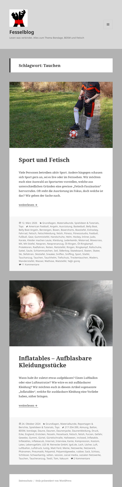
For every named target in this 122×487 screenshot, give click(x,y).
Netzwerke (77, 448)
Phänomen (25, 451)
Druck (95, 430)
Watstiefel (60, 261)
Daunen (50, 430)
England (29, 434)
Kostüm (95, 441)
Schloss (95, 451)
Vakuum (64, 458)
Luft (95, 444)
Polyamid (50, 451)
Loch (80, 444)
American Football (39, 226)
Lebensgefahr (33, 444)
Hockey (77, 236)
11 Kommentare (30, 264)
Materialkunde (65, 222)
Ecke (21, 434)
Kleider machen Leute (39, 240)
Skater (96, 250)
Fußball (23, 236)
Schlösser (24, 454)
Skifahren (28, 254)
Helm (69, 236)
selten (50, 454)
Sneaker (50, 254)
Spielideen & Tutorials (86, 222)
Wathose (49, 261)
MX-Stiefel (29, 243)
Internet (49, 441)
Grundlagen (49, 222)
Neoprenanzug (55, 243)
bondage (32, 430)
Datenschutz (25, 480)
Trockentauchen (79, 257)
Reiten (49, 247)
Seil (56, 250)
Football (93, 233)
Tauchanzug (25, 257)
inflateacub (38, 441)
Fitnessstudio (80, 233)
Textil (49, 458)
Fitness (68, 233)
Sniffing (69, 254)
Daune (41, 430)
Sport (78, 254)
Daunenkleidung (81, 430)
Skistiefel (40, 254)
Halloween (69, 437)
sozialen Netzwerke (90, 454)
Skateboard (76, 250)
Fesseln (51, 434)
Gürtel (41, 437)
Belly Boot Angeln (28, 229)
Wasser (39, 261)
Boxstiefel (80, 229)
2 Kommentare (82, 458)
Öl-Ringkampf (85, 243)
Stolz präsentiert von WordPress (53, 480)
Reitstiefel (59, 247)
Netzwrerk (89, 448)
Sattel (22, 250)
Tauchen (38, 257)
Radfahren (39, 247)
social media (71, 454)
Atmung (84, 427)
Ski (20, 254)
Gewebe (23, 437)
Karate (22, 240)
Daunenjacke (63, 430)
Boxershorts (67, 229)
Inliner (85, 236)
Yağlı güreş (74, 261)
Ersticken (41, 434)
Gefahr (98, 434)
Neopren (41, 243)
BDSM (22, 430)
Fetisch (33, 233)
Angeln (54, 226)
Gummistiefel (42, 236)
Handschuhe (58, 236)
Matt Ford (56, 448)
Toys (21, 226)
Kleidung (58, 240)
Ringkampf (82, 247)
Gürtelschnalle (55, 437)
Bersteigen (45, 229)
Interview (61, 441)
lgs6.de (73, 444)
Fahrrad (23, 233)
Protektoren (25, 247)
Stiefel (85, 254)
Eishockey (92, 229)
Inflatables (24, 441)
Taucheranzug (37, 458)
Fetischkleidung (46, 233)
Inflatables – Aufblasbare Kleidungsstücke (55, 361)
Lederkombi (70, 240)
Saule (29, 250)
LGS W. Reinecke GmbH (55, 444)
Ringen (70, 247)
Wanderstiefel (26, 261)
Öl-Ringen (70, 243)
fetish (60, 233)
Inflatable (92, 437)
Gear (30, 236)
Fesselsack (62, 434)
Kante (70, 441)
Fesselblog (21, 32)
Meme (66, 448)
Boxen (56, 229)
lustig (46, 448)
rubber (80, 451)
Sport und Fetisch (44, 160)
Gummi (33, 437)
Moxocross (96, 240)
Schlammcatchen (43, 250)
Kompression (82, 441)
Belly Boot (91, 226)
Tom (56, 458)
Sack (87, 451)
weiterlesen (28, 205)
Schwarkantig (37, 454)
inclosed (81, 437)
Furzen (89, 434)
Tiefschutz (63, 257)
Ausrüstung (65, 226)
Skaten (88, 250)
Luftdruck (36, 448)
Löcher (88, 444)
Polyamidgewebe (65, 451)
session (59, 454)
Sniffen (60, 254)
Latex (21, 444)
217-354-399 (71, 427)
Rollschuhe (95, 247)
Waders (93, 257)
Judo (92, 236)
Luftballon (24, 448)
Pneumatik (38, 451)
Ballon (93, 427)
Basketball (79, 226)
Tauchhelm (50, 257)
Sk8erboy (64, 250)
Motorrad (83, 240)
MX (20, 243)
